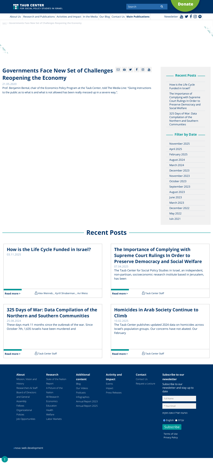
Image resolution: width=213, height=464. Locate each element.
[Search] (146, 6)
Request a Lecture (145, 383)
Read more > (13, 293)
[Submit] (162, 6)
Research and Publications (39, 16)
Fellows (20, 405)
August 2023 (177, 192)
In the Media (90, 16)
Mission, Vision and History (26, 381)
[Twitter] (186, 16)
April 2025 (175, 149)
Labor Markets (54, 419)
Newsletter (171, 16)
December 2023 (179, 170)
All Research (52, 396)
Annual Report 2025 (87, 405)
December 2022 (179, 208)
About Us (15, 16)
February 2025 (178, 154)
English (168, 420)
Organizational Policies (24, 412)
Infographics (82, 397)
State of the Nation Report (56, 381)
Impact (109, 388)
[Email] (118, 69)
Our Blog (104, 16)
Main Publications (138, 16)
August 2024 (177, 160)
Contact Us (118, 16)
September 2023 (179, 187)
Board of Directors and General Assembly (26, 397)
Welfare (50, 414)
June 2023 (175, 197)
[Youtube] (181, 16)
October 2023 (177, 181)
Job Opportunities (25, 419)
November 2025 (179, 144)
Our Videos (82, 388)
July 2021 (175, 219)
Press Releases (114, 392)
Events (109, 383)
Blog (78, 383)
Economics (52, 401)
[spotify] (199, 16)
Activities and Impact (69, 16)
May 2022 (175, 213)
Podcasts (81, 392)
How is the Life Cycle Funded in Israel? (182, 86)
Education (51, 405)
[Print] (124, 69)
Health (49, 410)
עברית (179, 420)
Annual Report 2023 (87, 401)
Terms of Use (171, 433)
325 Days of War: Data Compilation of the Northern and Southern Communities (183, 119)
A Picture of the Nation (54, 390)
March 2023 (176, 203)
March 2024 (176, 165)
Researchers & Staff (26, 388)
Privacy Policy (171, 437)
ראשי (4, 23)
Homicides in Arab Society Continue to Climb (156, 313)
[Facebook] (190, 16)
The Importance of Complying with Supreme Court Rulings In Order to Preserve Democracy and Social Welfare (185, 101)
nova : (17, 448)
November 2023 (179, 176)
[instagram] (195, 16)
